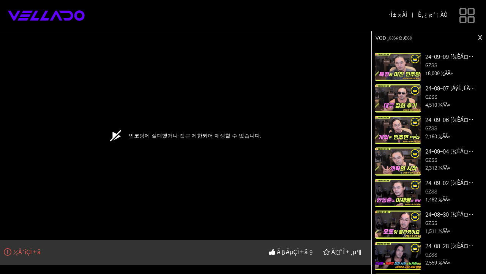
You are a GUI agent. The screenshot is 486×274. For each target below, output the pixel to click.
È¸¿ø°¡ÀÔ (433, 15)
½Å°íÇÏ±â (22, 252)
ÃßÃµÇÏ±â (289, 252)
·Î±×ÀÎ (397, 15)
